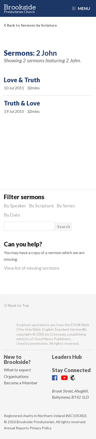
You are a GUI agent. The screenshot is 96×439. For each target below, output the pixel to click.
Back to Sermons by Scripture (30, 25)
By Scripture (41, 205)
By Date (12, 215)
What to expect (17, 369)
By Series (66, 205)
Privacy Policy (40, 428)
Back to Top (16, 305)
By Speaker (15, 205)
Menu (81, 8)
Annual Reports (16, 428)
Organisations (16, 376)
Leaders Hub (67, 357)
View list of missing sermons (31, 268)
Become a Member (21, 382)
